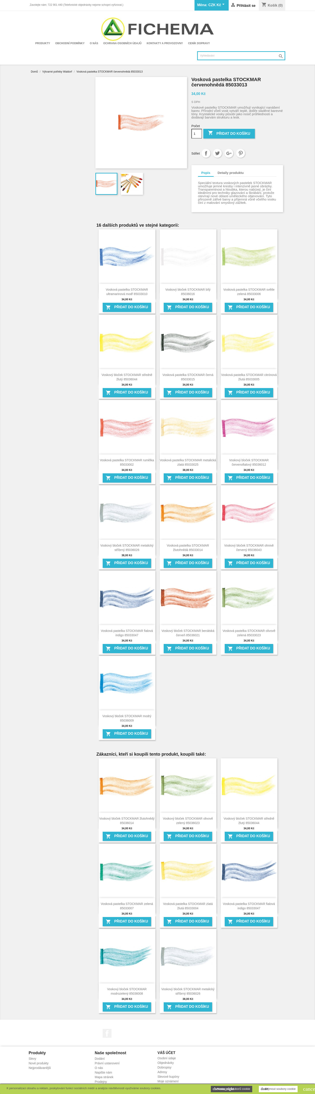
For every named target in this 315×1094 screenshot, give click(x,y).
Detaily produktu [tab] (231, 173)
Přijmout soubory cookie (278, 1089)
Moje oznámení (168, 1081)
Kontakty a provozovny (165, 43)
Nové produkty (38, 1063)
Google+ (228, 153)
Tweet (217, 153)
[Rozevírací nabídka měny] (217, 5)
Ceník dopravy (199, 43)
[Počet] (196, 134)
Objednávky (166, 1063)
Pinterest (240, 153)
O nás (94, 43)
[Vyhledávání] (241, 55)
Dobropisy (164, 1067)
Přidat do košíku (229, 133)
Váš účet (166, 1053)
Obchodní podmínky (70, 43)
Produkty (42, 43)
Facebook (107, 1033)
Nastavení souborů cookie (231, 1089)
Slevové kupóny (168, 1076)
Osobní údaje (167, 1058)
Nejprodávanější (40, 1068)
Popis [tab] (205, 173)
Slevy (32, 1058)
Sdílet (206, 153)
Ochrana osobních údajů (122, 43)
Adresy (162, 1072)
